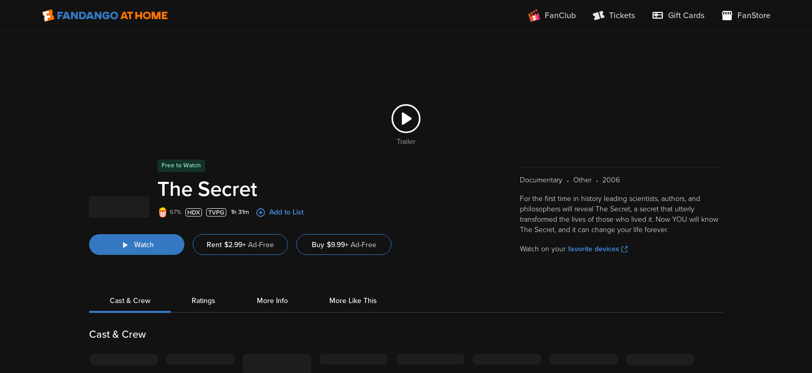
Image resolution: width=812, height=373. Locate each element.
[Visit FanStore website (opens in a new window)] (745, 15)
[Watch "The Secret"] (136, 232)
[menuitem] (678, 15)
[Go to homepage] (104, 15)
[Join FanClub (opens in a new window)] (552, 15)
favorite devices (598, 236)
